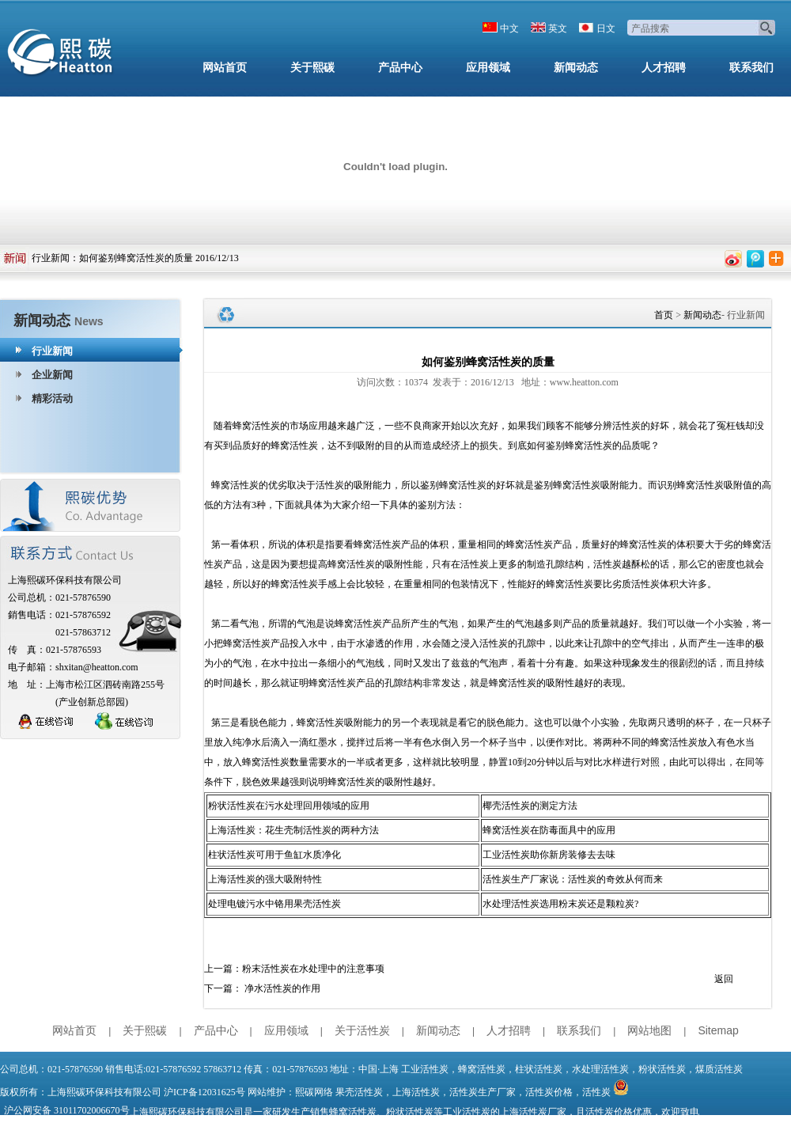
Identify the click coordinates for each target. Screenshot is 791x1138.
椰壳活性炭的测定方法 (530, 805)
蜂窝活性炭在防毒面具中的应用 (549, 830)
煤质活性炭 (719, 1069)
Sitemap (718, 1030)
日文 (605, 28)
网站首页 (224, 67)
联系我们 (751, 67)
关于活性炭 (362, 1030)
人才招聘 (664, 67)
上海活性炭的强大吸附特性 (265, 879)
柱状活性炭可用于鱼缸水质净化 (274, 854)
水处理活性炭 (600, 1069)
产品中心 (400, 67)
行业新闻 (51, 258)
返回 (723, 978)
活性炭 (596, 1092)
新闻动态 (576, 67)
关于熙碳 (312, 67)
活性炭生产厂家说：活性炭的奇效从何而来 (573, 879)
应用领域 (488, 67)
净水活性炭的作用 (282, 988)
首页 (663, 315)
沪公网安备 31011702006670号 (67, 1110)
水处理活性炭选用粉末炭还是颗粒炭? (560, 903)
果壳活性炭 (359, 1092)
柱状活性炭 (538, 1069)
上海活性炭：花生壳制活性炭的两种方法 (293, 830)
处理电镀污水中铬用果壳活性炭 (274, 903)
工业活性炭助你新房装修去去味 (549, 854)
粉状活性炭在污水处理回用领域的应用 (288, 805)
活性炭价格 (549, 1092)
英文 (557, 28)
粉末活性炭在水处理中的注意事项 (313, 968)
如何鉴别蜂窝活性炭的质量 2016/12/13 (159, 258)
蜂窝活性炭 (481, 1069)
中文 (509, 28)
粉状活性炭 (662, 1069)
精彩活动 (52, 398)
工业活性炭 (424, 1069)
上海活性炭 (416, 1092)
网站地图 (649, 1030)
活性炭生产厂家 (482, 1092)
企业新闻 (52, 375)
